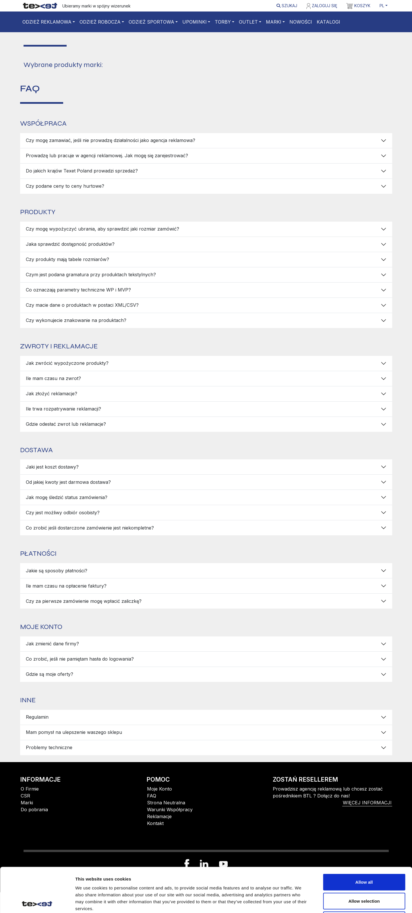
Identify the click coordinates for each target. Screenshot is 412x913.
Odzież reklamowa (46, 22)
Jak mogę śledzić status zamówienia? (66, 497)
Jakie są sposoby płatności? (56, 570)
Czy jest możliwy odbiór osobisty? (63, 512)
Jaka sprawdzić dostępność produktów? (70, 244)
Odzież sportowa (151, 22)
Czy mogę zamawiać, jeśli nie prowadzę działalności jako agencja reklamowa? (110, 140)
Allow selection (364, 856)
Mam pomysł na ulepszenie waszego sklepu (74, 732)
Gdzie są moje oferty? (49, 674)
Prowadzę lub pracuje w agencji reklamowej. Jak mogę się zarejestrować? (107, 155)
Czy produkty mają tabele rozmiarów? (67, 259)
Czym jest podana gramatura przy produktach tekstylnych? (91, 274)
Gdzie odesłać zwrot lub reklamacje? (66, 424)
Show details (301, 901)
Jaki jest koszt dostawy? (52, 467)
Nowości (300, 22)
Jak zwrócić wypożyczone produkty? (67, 363)
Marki (273, 22)
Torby (223, 22)
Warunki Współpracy (170, 809)
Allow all (364, 837)
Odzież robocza (100, 22)
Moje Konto (159, 789)
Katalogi (328, 22)
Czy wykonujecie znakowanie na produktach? (76, 320)
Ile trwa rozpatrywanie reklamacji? (63, 409)
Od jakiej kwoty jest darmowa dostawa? (68, 482)
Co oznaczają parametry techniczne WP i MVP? (78, 290)
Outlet (248, 22)
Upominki (194, 22)
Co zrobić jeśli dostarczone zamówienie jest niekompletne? (90, 528)
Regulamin (37, 717)
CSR (25, 796)
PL (382, 5)
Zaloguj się (321, 6)
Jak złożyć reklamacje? (51, 393)
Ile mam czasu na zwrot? (53, 378)
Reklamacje (159, 816)
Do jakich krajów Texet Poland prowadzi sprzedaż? (82, 171)
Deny (364, 875)
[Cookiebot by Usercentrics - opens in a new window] (37, 901)
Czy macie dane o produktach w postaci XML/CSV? (82, 305)
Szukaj (286, 5)
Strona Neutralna (166, 802)
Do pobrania (34, 809)
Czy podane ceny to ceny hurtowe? (65, 186)
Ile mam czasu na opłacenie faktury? (66, 586)
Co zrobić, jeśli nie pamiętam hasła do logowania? (80, 659)
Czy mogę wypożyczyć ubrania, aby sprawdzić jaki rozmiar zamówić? (102, 229)
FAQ (151, 796)
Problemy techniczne (49, 747)
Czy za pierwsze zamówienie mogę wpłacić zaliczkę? (84, 601)
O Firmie (30, 789)
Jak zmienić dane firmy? (52, 644)
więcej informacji (367, 802)
